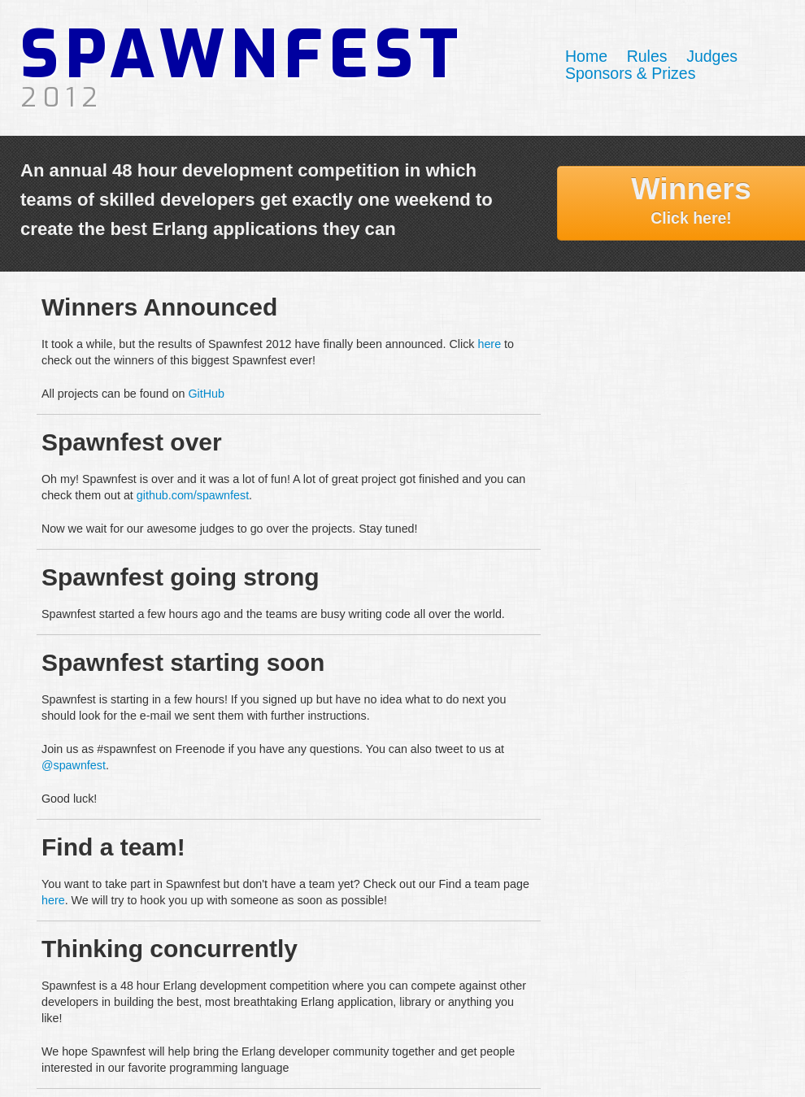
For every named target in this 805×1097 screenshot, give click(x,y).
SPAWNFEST (242, 63)
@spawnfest (73, 765)
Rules (647, 56)
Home (586, 56)
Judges (712, 56)
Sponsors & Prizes (630, 73)
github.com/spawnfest (193, 495)
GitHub (206, 393)
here (489, 343)
